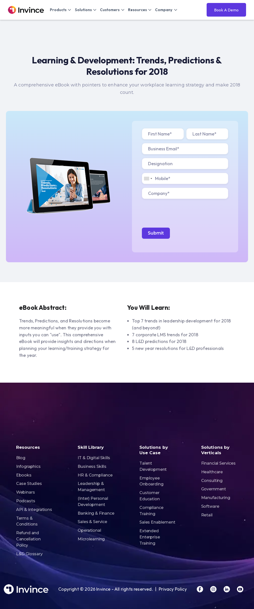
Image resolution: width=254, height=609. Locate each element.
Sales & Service (92, 521)
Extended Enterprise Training (149, 537)
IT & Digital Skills (94, 457)
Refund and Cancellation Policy (28, 539)
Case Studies (29, 483)
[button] (60, 10)
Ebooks (24, 475)
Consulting (211, 480)
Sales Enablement (157, 522)
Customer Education (149, 495)
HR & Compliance (95, 475)
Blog (20, 457)
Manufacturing (215, 497)
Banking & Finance (96, 513)
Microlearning (91, 539)
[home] (26, 10)
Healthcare (212, 472)
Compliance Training (151, 510)
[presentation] (179, 212)
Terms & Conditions (27, 521)
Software (210, 506)
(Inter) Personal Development (93, 501)
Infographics (28, 466)
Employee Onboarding (151, 481)
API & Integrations (34, 509)
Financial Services (218, 463)
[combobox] (148, 178)
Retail (207, 515)
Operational (89, 530)
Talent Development (153, 466)
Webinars (25, 492)
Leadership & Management (91, 486)
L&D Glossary (29, 554)
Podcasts (25, 501)
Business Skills (92, 466)
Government (213, 489)
